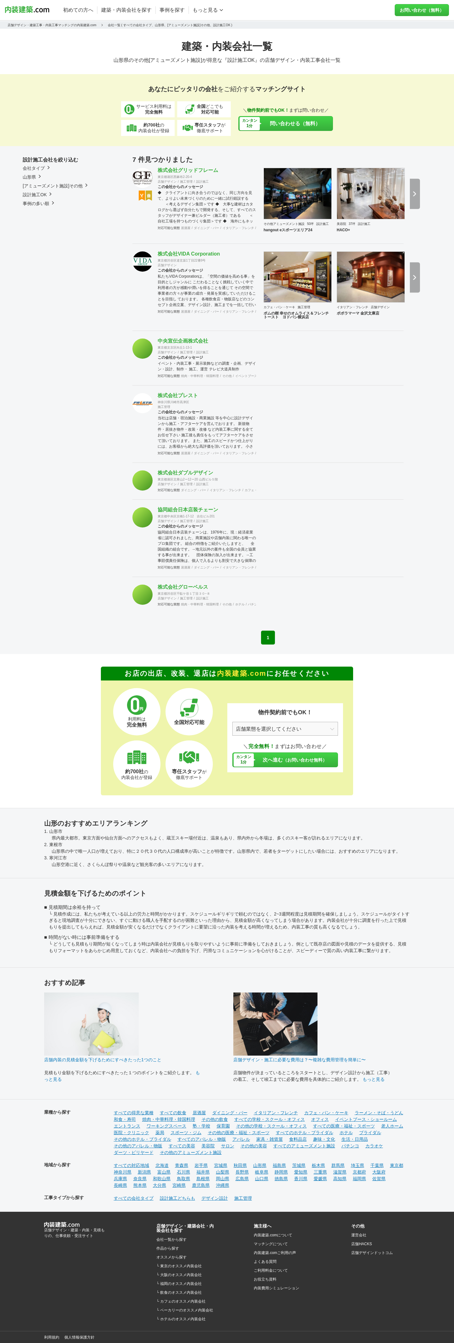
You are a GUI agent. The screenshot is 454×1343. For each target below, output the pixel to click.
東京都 (396, 1165)
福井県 (203, 1172)
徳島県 (281, 1178)
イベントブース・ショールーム (366, 1119)
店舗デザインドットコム (372, 1253)
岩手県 (201, 1165)
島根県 (203, 1178)
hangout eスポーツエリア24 (288, 230)
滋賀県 (339, 1172)
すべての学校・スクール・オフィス (269, 1119)
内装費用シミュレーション (276, 1288)
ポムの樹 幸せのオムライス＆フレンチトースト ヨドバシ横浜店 (296, 315)
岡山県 (222, 1178)
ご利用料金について (271, 1270)
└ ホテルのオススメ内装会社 (181, 1319)
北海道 (162, 1165)
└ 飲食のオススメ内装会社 (179, 1292)
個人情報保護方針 (79, 1337)
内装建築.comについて (273, 1235)
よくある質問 (265, 1261)
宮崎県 (179, 1185)
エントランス (127, 1125)
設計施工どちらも (177, 1198)
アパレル (241, 1139)
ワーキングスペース (166, 1125)
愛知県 (300, 1172)
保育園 (223, 1125)
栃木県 (318, 1165)
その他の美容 (254, 1145)
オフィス (320, 1119)
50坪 (310, 224)
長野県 (242, 1172)
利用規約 (51, 1337)
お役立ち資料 (265, 1279)
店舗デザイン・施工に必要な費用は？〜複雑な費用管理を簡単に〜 (299, 1059)
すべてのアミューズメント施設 (304, 1145)
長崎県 (120, 1185)
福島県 (279, 1165)
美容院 (341, 224)
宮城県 (220, 1165)
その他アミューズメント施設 (284, 224)
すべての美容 (182, 1145)
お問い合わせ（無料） (422, 10)
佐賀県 (379, 1178)
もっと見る (374, 1079)
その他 (227, 376)
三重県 (320, 1172)
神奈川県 (122, 1172)
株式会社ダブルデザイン (185, 472)
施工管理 (186, 181)
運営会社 (358, 1235)
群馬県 (338, 1165)
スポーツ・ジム (186, 1132)
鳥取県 (183, 1178)
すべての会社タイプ (134, 1198)
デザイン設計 (214, 1198)
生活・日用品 (354, 1139)
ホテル (240, 604)
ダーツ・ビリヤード (134, 1152)
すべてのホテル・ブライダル (304, 1132)
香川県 (300, 1178)
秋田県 (240, 1165)
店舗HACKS (361, 1244)
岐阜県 (261, 1172)
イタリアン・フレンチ (238, 228)
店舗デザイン (167, 181)
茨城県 (299, 1165)
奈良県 (140, 1178)
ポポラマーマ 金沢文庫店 (358, 313)
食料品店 (298, 1139)
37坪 (352, 224)
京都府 (359, 1172)
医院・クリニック (131, 1132)
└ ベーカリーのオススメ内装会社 (184, 1310)
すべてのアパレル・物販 (202, 1139)
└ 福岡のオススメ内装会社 (179, 1283)
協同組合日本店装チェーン (188, 509)
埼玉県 (357, 1165)
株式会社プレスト (178, 395)
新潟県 (144, 1172)
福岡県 (359, 1178)
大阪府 (379, 1172)
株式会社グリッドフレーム (188, 170)
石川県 (183, 1172)
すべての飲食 (173, 1112)
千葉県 (377, 1165)
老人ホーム (392, 1125)
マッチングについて (271, 1244)
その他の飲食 (214, 1119)
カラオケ (374, 1145)
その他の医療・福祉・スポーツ (239, 1132)
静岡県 (281, 1172)
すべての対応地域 (131, 1165)
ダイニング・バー (206, 228)
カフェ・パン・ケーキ (279, 307)
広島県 (242, 1178)
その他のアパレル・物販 (138, 1145)
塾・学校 (201, 1125)
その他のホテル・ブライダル (142, 1139)
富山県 (164, 1172)
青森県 (181, 1165)
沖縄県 (222, 1185)
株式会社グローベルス (183, 587)
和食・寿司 (125, 1119)
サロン (227, 1145)
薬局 (159, 1132)
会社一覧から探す (171, 1239)
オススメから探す (171, 1257)
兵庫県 (120, 1178)
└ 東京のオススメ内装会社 (179, 1266)
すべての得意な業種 (134, 1112)
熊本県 (140, 1185)
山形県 (259, 1165)
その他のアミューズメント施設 (191, 1152)
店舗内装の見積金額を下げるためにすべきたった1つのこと (102, 1059)
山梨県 (222, 1172)
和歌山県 (162, 1178)
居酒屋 (185, 228)
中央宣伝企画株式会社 (183, 341)
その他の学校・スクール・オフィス (271, 1125)
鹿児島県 (201, 1185)
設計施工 (202, 181)
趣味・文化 (324, 1139)
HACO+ (343, 230)
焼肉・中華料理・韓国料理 (200, 376)
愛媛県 (320, 1178)
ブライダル (370, 1132)
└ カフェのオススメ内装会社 (181, 1301)
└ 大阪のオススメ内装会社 (179, 1275)
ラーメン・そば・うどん (379, 1112)
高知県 (339, 1178)
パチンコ (254, 604)
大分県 (159, 1185)
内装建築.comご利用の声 (275, 1253)
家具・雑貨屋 (269, 1139)
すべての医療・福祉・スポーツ (344, 1125)
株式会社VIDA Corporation (189, 253)
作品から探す (167, 1248)
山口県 (261, 1178)
